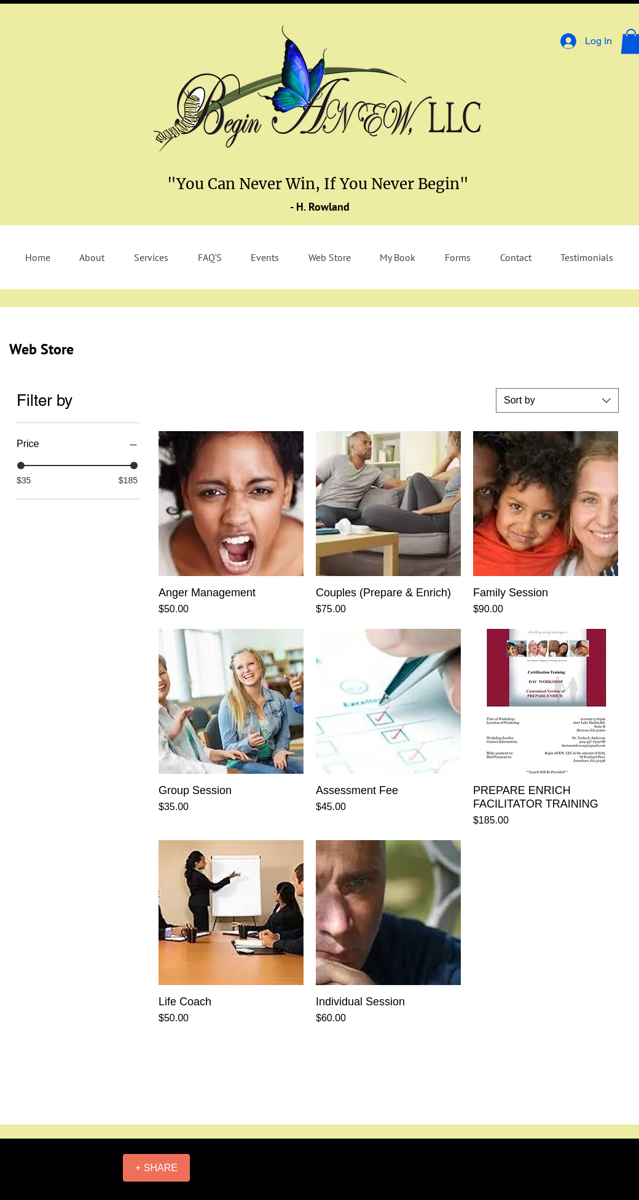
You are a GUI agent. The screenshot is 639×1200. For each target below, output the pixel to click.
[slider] (21, 465)
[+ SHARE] (156, 1168)
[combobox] (557, 400)
